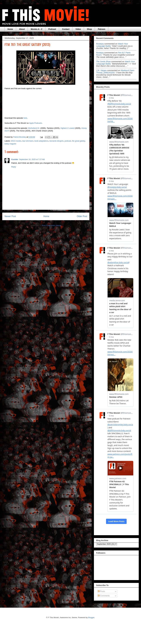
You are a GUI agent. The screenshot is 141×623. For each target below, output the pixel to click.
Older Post (82, 216)
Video (78, 29)
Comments (104, 596)
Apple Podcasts (35, 123)
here (25, 118)
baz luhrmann (28, 141)
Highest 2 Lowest (67, 128)
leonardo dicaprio (56, 141)
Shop (89, 29)
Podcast (52, 29)
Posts (101, 591)
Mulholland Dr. (34, 128)
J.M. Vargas (101, 70)
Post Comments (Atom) (51, 225)
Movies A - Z (36, 29)
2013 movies (16, 141)
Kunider (14, 159)
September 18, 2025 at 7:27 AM (32, 159)
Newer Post (10, 216)
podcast (68, 141)
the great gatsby (78, 141)
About (22, 29)
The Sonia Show (103, 61)
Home (10, 29)
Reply (13, 167)
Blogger (91, 617)
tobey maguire (10, 144)
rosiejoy (100, 44)
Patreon (101, 29)
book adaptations (42, 141)
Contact (65, 29)
